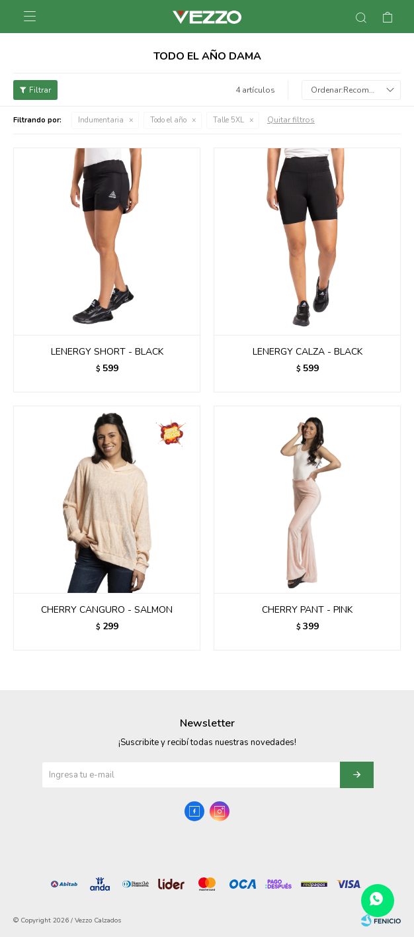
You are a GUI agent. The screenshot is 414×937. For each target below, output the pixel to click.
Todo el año (168, 120)
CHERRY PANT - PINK (307, 609)
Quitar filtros (291, 119)
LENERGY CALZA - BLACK (307, 351)
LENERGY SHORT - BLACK (107, 351)
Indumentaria (101, 120)
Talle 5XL (228, 120)
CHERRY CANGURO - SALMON (107, 609)
